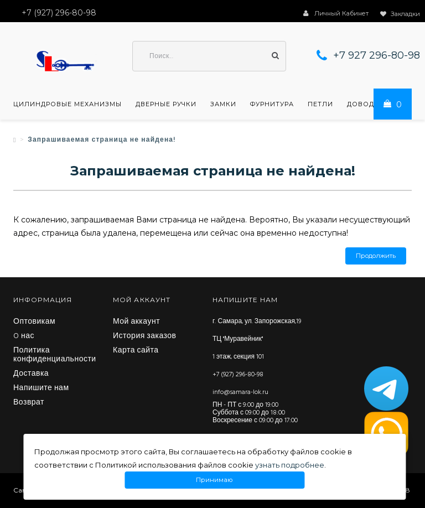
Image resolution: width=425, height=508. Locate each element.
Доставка (31, 374)
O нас (23, 336)
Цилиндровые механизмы (67, 104)
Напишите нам (41, 388)
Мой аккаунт (136, 322)
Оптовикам (34, 322)
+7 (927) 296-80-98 (237, 374)
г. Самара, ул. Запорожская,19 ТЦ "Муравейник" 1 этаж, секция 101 (256, 339)
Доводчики (371, 104)
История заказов (145, 336)
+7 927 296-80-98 (376, 55)
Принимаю (215, 480)
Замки (223, 104)
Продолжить (375, 256)
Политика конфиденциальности (54, 355)
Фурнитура (272, 104)
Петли (320, 104)
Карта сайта (136, 350)
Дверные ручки (166, 104)
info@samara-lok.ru (240, 392)
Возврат (28, 402)
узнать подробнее (289, 464)
